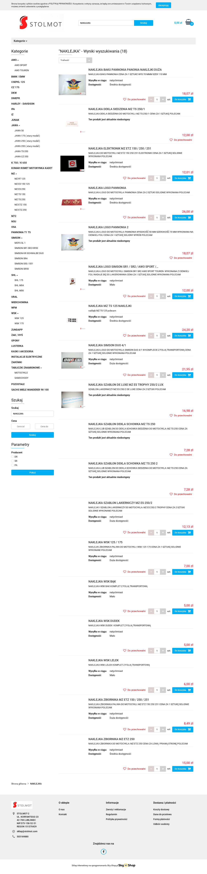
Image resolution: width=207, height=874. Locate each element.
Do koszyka (183, 99)
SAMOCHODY (21, 378)
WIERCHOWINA (19, 302)
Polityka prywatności (116, 819)
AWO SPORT (21, 65)
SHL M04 (19, 285)
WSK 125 (19, 318)
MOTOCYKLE (21, 372)
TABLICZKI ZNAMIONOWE (26, 367)
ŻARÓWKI (16, 362)
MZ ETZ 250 (21, 209)
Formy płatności (161, 819)
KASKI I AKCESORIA (22, 351)
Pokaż (32, 472)
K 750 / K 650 (19, 162)
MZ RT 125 (20, 178)
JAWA (15, 125)
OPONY (15, 340)
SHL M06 (19, 290)
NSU (13, 221)
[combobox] (75, 60)
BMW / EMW (18, 76)
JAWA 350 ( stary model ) (27, 146)
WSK (14, 313)
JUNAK (15, 120)
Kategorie (20, 40)
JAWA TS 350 (21, 151)
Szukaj (32, 435)
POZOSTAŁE (18, 384)
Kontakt (63, 814)
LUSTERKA (17, 346)
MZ (14, 173)
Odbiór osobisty (161, 824)
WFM (14, 307)
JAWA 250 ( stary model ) (27, 141)
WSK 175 (19, 323)
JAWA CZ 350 (21, 156)
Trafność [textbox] (64, 60)
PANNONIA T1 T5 (21, 232)
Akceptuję (163, 5)
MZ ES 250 (20, 189)
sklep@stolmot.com (27, 831)
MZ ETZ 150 (21, 204)
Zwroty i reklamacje (116, 809)
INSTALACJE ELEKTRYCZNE (26, 356)
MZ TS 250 (20, 199)
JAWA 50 (19, 130)
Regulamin (111, 814)
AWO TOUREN (22, 70)
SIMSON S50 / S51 (24, 263)
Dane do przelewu (162, 814)
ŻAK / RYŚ (17, 335)
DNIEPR (15, 98)
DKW (14, 92)
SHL (14, 275)
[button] (64, 803)
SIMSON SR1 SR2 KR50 (26, 248)
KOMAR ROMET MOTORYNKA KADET (31, 168)
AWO (15, 60)
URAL (14, 296)
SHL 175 (19, 280)
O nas (62, 809)
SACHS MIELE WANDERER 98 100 (30, 389)
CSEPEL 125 (18, 82)
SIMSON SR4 (21, 258)
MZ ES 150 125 (22, 184)
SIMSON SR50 (22, 269)
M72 (13, 216)
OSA (13, 227)
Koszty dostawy (161, 809)
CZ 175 (15, 87)
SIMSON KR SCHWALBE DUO (29, 253)
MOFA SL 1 (20, 243)
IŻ (12, 114)
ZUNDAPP (17, 329)
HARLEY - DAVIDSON (22, 103)
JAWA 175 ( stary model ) (27, 135)
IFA (13, 109)
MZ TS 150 (20, 194)
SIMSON (16, 237)
